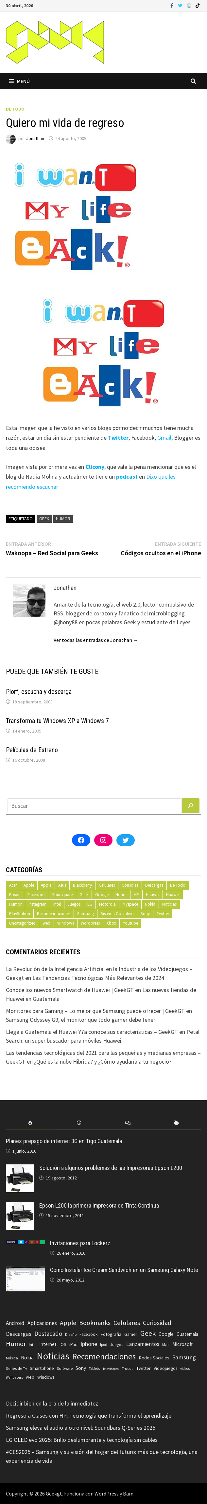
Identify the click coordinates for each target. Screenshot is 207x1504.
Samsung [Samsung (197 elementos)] (184, 1357)
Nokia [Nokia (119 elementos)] (27, 1357)
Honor (121, 894)
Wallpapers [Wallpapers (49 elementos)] (14, 1377)
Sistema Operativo (117, 913)
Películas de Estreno (32, 750)
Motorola (107, 904)
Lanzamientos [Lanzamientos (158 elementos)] (142, 1344)
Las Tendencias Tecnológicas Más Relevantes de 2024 (98, 978)
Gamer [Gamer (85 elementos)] (130, 1334)
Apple (29, 885)
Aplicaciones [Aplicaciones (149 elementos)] (42, 1323)
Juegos (74, 904)
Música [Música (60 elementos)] (12, 1357)
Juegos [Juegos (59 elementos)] (116, 1344)
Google (102, 894)
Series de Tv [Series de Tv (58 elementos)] (16, 1368)
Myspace (130, 904)
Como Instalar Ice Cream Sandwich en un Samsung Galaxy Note (124, 1269)
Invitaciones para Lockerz (80, 1243)
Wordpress (90, 923)
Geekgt (54, 1493)
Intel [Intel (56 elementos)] (32, 1344)
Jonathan (35, 138)
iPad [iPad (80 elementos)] (73, 1344)
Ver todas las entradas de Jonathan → (96, 640)
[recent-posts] (79, 1123)
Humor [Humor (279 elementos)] (16, 1343)
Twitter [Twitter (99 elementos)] (143, 1368)
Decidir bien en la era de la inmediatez (52, 1403)
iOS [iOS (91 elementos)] (63, 1344)
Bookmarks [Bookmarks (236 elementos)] (95, 1323)
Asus (62, 885)
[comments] (127, 1123)
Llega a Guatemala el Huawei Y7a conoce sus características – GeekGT (92, 1031)
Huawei (152, 894)
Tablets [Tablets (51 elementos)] (94, 1368)
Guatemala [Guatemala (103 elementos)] (187, 1334)
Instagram (37, 904)
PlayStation (19, 913)
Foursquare (62, 894)
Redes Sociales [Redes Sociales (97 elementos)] (154, 1358)
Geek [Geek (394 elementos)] (148, 1333)
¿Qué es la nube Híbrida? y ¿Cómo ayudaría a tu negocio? (102, 1061)
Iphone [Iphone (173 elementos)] (88, 1344)
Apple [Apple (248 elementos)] (68, 1323)
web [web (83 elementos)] (30, 1377)
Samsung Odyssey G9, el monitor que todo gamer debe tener (80, 1019)
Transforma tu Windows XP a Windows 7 (57, 721)
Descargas (154, 885)
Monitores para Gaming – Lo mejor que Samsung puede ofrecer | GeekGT (95, 1011)
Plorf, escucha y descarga (39, 692)
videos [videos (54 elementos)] (185, 1368)
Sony (145, 913)
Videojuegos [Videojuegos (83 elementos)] (165, 1368)
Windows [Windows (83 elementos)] (45, 1377)
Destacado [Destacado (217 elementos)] (48, 1333)
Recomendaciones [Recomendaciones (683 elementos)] (104, 1356)
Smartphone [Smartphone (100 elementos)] (42, 1368)
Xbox (111, 923)
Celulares (107, 885)
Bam (128, 1493)
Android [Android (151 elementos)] (15, 1323)
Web (46, 923)
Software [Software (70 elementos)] (65, 1368)
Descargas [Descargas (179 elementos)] (18, 1333)
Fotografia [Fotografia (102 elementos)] (110, 1334)
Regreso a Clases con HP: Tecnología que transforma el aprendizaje (88, 1415)
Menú (19, 81)
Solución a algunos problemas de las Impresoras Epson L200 (110, 1167)
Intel (57, 904)
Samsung (85, 913)
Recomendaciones (53, 913)
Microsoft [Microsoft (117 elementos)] (182, 1344)
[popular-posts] (30, 1123)
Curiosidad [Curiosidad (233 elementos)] (157, 1323)
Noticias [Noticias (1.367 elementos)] (53, 1356)
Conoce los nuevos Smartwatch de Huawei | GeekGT (70, 990)
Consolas (130, 885)
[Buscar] (190, 805)
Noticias (169, 904)
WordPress (107, 1493)
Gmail (164, 437)
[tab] (30, 1123)
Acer (13, 885)
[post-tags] (176, 1123)
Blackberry (82, 885)
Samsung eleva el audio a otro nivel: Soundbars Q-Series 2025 (80, 1427)
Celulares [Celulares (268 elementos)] (126, 1322)
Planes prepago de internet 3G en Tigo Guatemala (64, 1141)
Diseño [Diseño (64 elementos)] (71, 1334)
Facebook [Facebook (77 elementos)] (88, 1334)
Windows (65, 923)
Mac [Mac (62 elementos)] (165, 1344)
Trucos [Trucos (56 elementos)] (127, 1368)
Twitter (163, 913)
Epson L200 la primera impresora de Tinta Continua (99, 1205)
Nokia (150, 904)
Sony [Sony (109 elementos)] (81, 1368)
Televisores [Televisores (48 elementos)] (111, 1369)
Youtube (130, 923)
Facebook (36, 894)
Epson (15, 894)
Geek (44, 519)
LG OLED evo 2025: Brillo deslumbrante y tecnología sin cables (82, 1439)
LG (89, 904)
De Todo (15, 109)
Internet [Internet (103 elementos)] (48, 1344)
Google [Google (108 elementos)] (166, 1334)
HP (136, 894)
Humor (63, 519)
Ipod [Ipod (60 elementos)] (103, 1344)
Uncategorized (22, 923)
